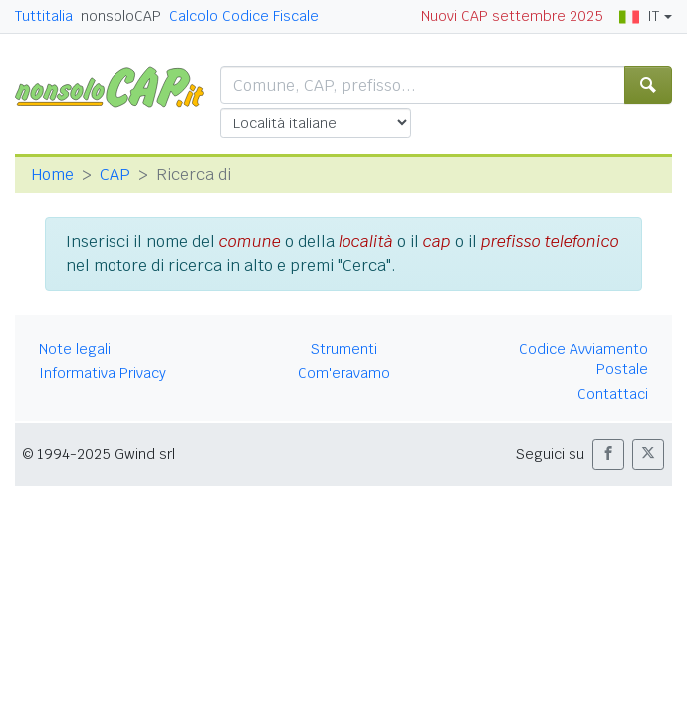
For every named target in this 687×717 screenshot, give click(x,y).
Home (52, 174)
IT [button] (639, 16)
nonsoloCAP (121, 16)
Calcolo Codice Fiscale (244, 16)
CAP (115, 174)
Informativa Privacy (102, 373)
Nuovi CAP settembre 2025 (512, 16)
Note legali (75, 349)
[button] (608, 454)
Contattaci (612, 394)
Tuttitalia (44, 16)
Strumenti (344, 349)
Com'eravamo (344, 373)
